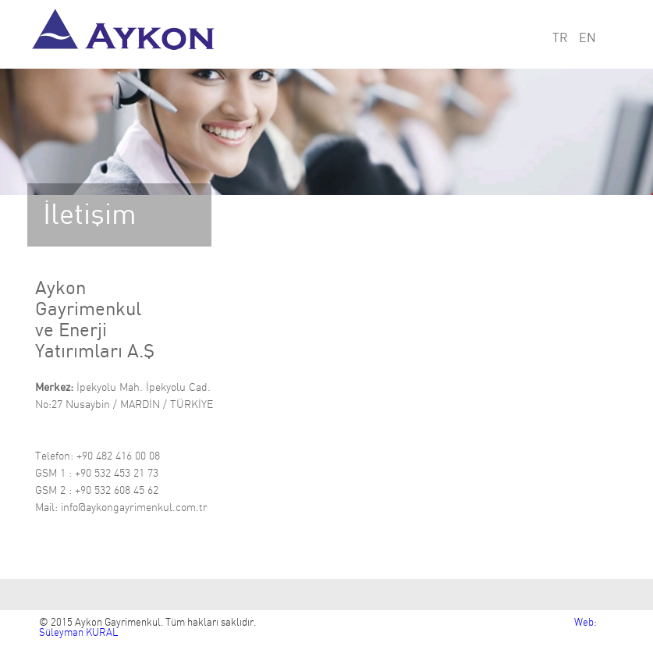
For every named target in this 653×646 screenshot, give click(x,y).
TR (560, 38)
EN (587, 38)
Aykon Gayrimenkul (128, 34)
